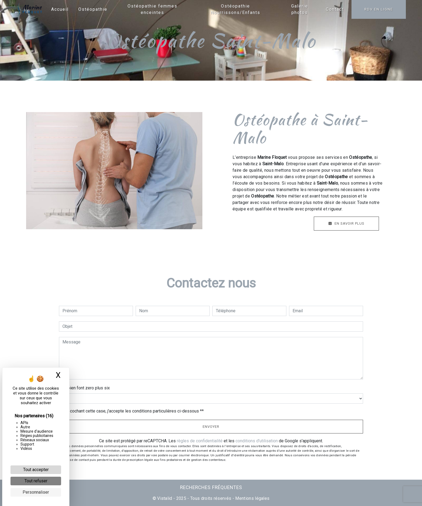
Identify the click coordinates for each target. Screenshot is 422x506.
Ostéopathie (92, 9)
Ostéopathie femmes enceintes (152, 9)
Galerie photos (299, 9)
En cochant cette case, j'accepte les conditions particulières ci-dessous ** (134, 411)
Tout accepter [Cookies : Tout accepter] (36, 469)
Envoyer (211, 427)
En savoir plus (346, 223)
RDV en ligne (378, 9)
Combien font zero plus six (84, 387)
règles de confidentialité (200, 440)
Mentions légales (251, 498)
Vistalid (164, 498)
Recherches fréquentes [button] (211, 487)
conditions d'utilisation (256, 440)
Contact (335, 9)
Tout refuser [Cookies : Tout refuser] (35, 480)
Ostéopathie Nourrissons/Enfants (235, 9)
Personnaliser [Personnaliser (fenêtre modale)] (36, 492)
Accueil (60, 9)
